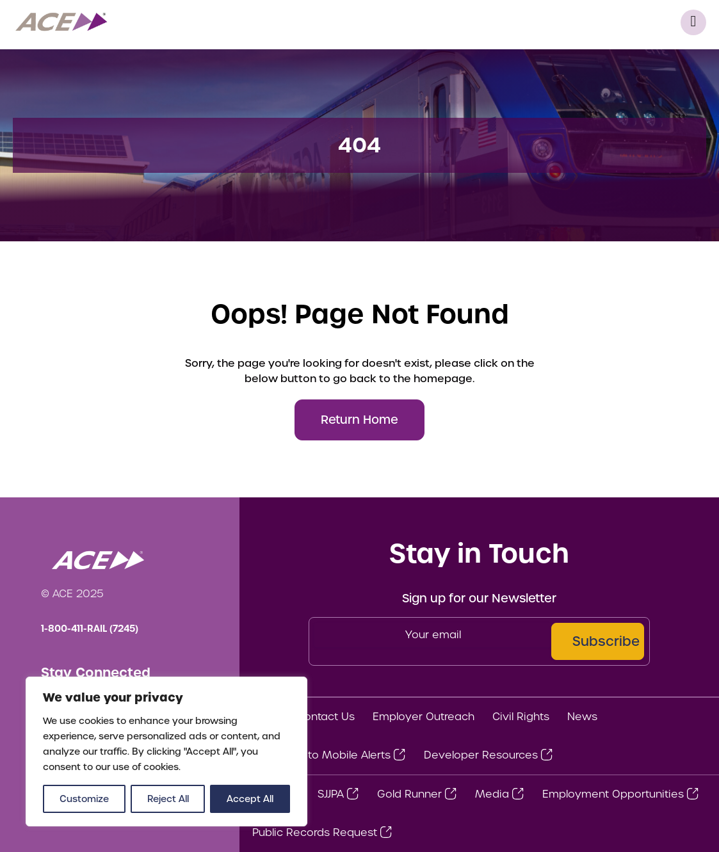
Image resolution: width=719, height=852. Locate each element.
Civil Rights (520, 716)
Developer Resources (481, 755)
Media (492, 794)
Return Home (359, 419)
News (582, 716)
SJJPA (331, 794)
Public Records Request (314, 832)
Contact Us (325, 716)
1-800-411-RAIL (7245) (89, 628)
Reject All (168, 799)
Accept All (250, 799)
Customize (84, 799)
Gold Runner (409, 794)
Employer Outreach (423, 716)
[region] (166, 751)
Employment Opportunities (613, 794)
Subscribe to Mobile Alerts (321, 755)
